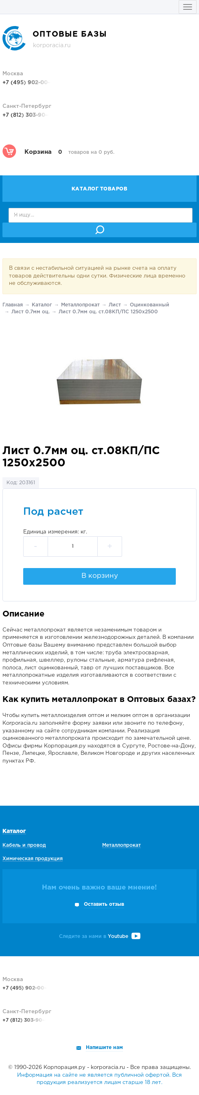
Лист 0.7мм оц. (30, 312)
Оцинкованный (149, 305)
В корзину (99, 576)
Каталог (42, 305)
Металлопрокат (80, 305)
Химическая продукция (32, 859)
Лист (115, 305)
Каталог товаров (100, 189)
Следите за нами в (99, 936)
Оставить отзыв (104, 904)
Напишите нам (104, 1047)
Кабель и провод (24, 845)
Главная (12, 305)
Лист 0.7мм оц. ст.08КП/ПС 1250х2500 (108, 312)
